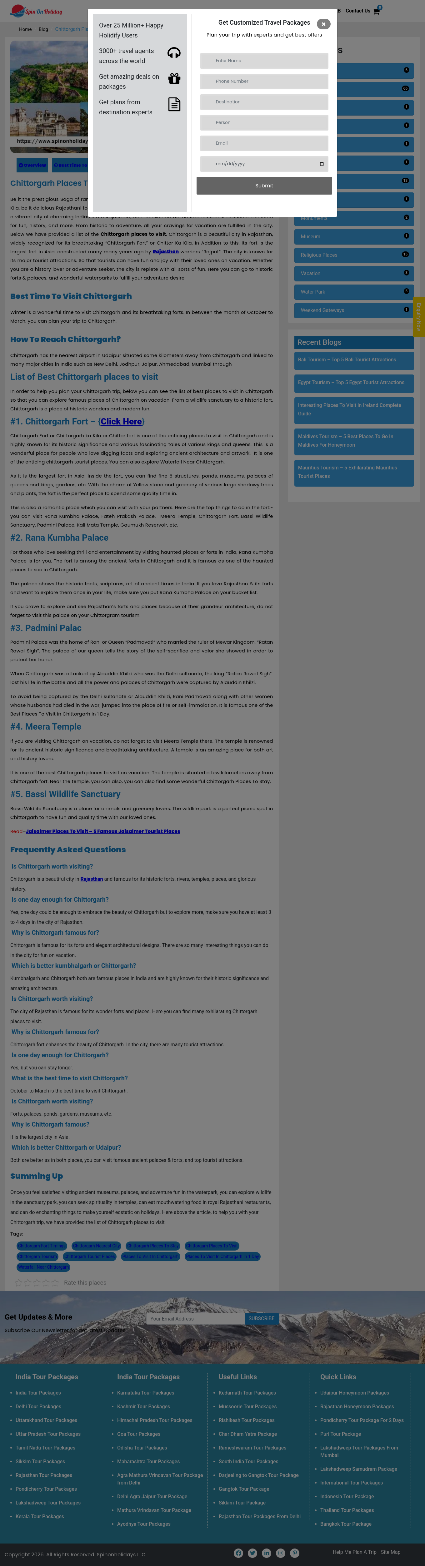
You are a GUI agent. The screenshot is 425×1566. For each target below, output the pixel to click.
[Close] (324, 24)
